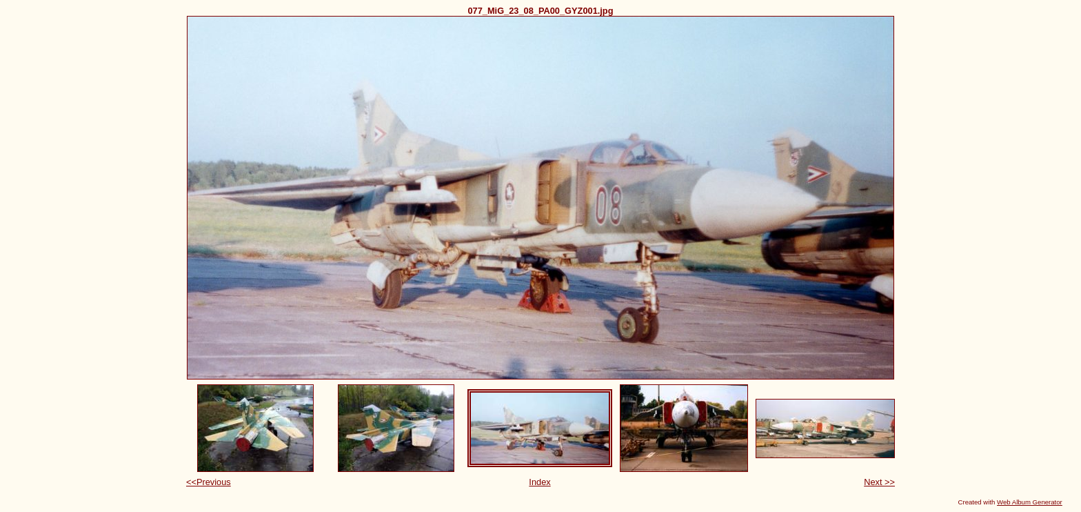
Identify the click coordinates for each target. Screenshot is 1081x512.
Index (539, 482)
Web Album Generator (1029, 502)
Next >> (879, 482)
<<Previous (208, 482)
